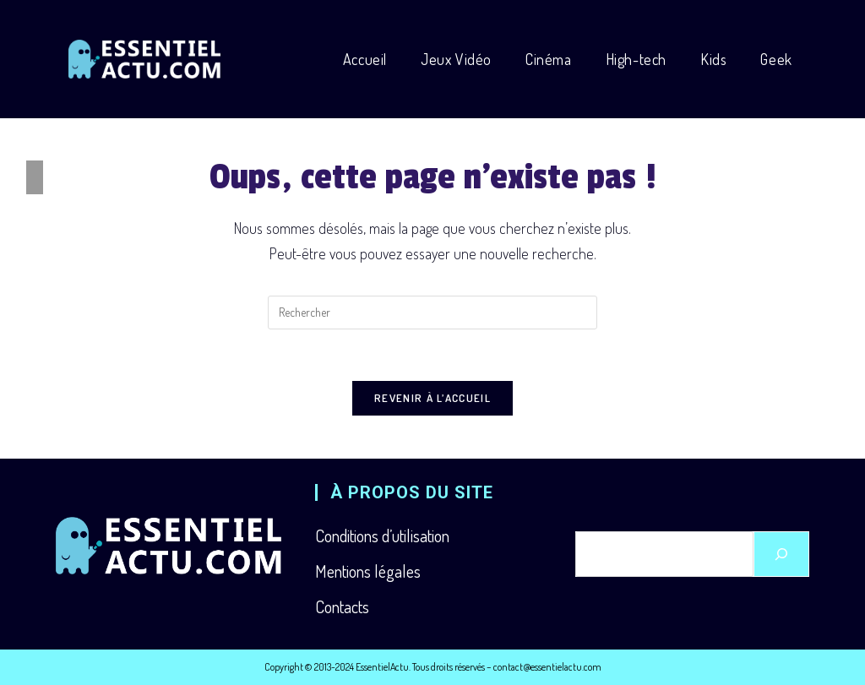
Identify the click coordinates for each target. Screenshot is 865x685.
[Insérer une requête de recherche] (432, 312)
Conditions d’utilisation (382, 535)
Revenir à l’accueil (432, 398)
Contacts (342, 606)
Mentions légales (368, 571)
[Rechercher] (781, 554)
